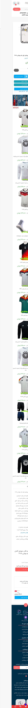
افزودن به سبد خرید (14, 597)
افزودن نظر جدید (17, 569)
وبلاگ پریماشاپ (14, 660)
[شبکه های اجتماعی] (24, 676)
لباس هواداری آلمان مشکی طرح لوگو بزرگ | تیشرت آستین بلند (14, 477)
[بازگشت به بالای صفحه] (14, 607)
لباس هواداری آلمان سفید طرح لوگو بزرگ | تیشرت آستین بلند (14, 369)
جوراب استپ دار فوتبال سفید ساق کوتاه (14, 236)
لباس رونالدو (14, 632)
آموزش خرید (14, 641)
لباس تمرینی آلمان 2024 (14, 262)
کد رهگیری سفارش (15, 15)
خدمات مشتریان (14, 638)
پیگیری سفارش (14, 646)
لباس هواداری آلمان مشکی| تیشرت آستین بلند (14, 342)
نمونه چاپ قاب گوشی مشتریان (17, 532)
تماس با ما (14, 655)
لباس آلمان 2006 (14, 450)
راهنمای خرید (14, 85)
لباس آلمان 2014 (14, 209)
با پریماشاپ (14, 649)
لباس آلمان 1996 (14, 130)
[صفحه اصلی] (24, 706)
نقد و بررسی (24, 486)
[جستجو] (8, 706)
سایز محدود (4, 107)
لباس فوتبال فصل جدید (20, 693)
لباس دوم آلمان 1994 (14, 315)
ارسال (5, 667)
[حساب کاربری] (3, 706)
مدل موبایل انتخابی (21, 68)
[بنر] (14, 100)
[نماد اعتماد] (19, 704)
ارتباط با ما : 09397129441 (15, 13)
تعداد (25, 76)
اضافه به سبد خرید (9, 76)
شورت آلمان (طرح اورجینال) (14, 423)
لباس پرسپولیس (14, 627)
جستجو (5, 9)
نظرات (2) (18, 486)
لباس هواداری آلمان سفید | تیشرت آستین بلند (14, 183)
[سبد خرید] (14, 706)
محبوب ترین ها (14, 624)
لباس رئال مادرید (14, 629)
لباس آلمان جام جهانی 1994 (14, 289)
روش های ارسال (14, 643)
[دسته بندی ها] (19, 706)
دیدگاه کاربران (16, 58)
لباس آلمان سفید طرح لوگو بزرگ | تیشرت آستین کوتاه (14, 156)
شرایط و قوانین (14, 658)
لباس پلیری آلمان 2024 (14, 397)
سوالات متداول (14, 81)
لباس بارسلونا (14, 634)
